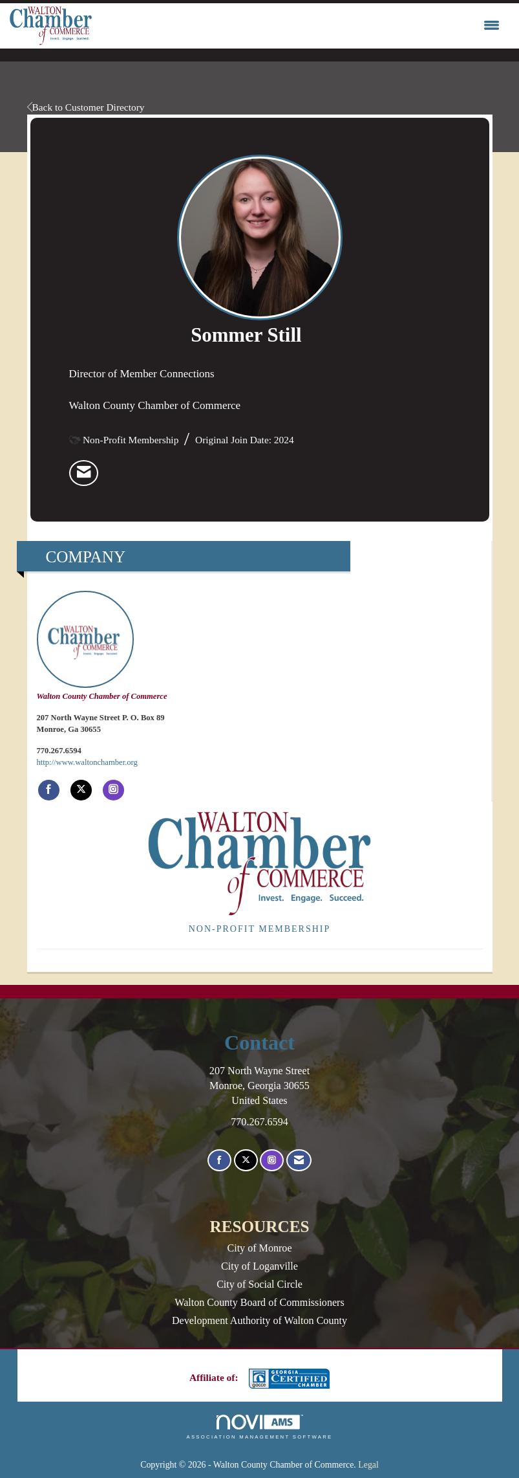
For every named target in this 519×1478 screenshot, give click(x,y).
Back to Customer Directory (86, 107)
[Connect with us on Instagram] (272, 1160)
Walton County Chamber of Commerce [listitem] (102, 646)
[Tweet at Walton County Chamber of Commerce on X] (81, 790)
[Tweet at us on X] (246, 1160)
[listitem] (83, 473)
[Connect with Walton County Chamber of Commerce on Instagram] (113, 790)
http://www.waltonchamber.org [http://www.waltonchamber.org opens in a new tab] (87, 762)
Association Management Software (259, 1427)
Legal (368, 1465)
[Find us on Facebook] (219, 1160)
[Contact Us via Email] (299, 1160)
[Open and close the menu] (299, 26)
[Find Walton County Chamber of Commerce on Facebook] (49, 790)
